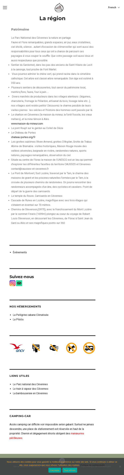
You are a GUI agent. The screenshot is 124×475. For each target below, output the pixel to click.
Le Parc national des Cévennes (30, 384)
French (112, 7)
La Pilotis (18, 319)
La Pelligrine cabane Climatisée (30, 314)
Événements (20, 252)
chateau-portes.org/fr (23, 137)
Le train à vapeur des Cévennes (30, 388)
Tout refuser (70, 470)
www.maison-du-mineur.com (27, 123)
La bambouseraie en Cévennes (30, 393)
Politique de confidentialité (92, 465)
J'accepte (54, 470)
